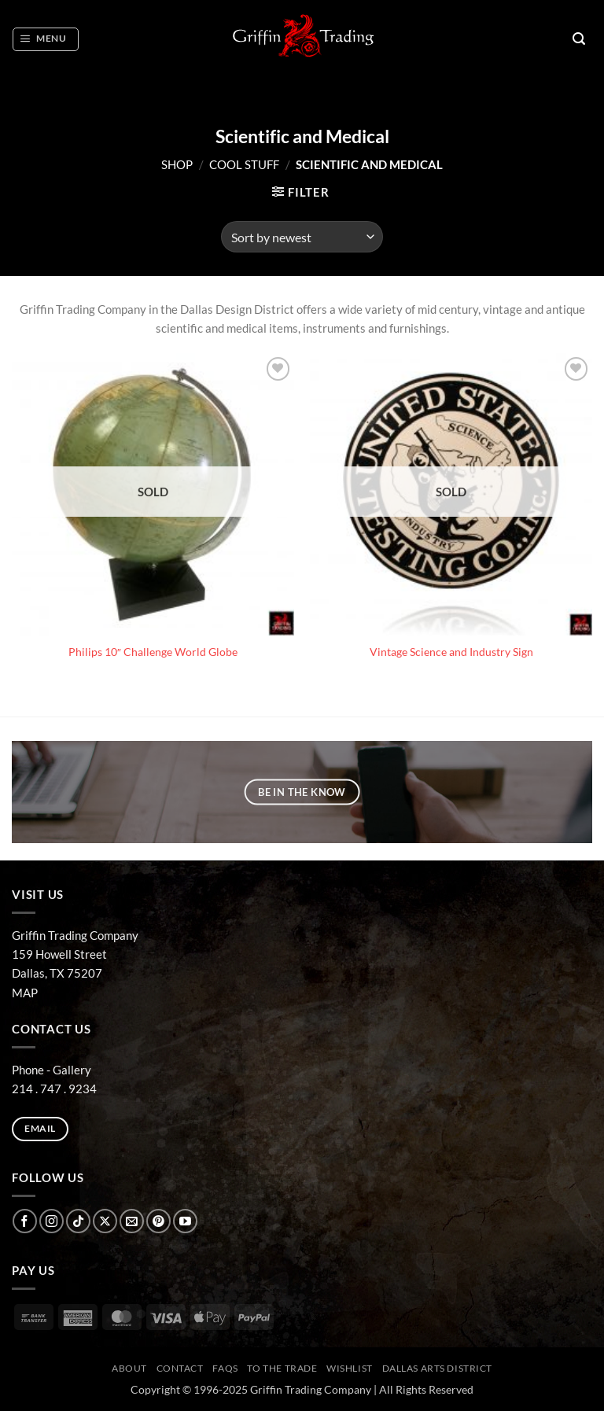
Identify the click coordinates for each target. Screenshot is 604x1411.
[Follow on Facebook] (25, 1221)
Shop (177, 164)
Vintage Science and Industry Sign (451, 652)
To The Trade (282, 1368)
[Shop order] (301, 236)
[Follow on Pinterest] (158, 1221)
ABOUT (129, 1368)
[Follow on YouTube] (185, 1221)
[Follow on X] (105, 1221)
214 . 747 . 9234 (54, 1088)
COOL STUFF (244, 164)
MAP (25, 992)
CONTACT (180, 1368)
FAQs (225, 1368)
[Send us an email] (132, 1221)
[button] (45, 39)
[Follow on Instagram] (51, 1221)
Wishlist (349, 1368)
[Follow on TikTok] (78, 1221)
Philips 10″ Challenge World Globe (153, 652)
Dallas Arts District (437, 1368)
